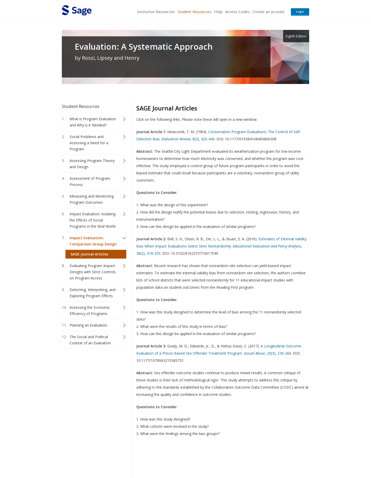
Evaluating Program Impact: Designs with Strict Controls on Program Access (93, 271)
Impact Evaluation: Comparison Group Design (93, 240)
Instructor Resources (156, 11)
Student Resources (195, 11)
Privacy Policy (275, 458)
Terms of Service (215, 458)
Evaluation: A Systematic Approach (144, 46)
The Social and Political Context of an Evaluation (90, 339)
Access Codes (237, 11)
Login (300, 11)
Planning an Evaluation (88, 325)
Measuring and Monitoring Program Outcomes (92, 199)
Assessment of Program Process (90, 181)
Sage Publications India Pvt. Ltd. (136, 458)
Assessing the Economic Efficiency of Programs (90, 310)
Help (218, 11)
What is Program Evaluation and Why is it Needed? (93, 121)
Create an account (268, 11)
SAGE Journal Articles (89, 254)
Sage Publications (91, 458)
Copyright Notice (246, 458)
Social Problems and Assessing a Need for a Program (89, 142)
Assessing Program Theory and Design (92, 163)
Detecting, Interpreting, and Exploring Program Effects (92, 292)
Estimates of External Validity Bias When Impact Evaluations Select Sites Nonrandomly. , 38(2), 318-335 (221, 246)
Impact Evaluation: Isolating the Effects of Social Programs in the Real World (92, 220)
